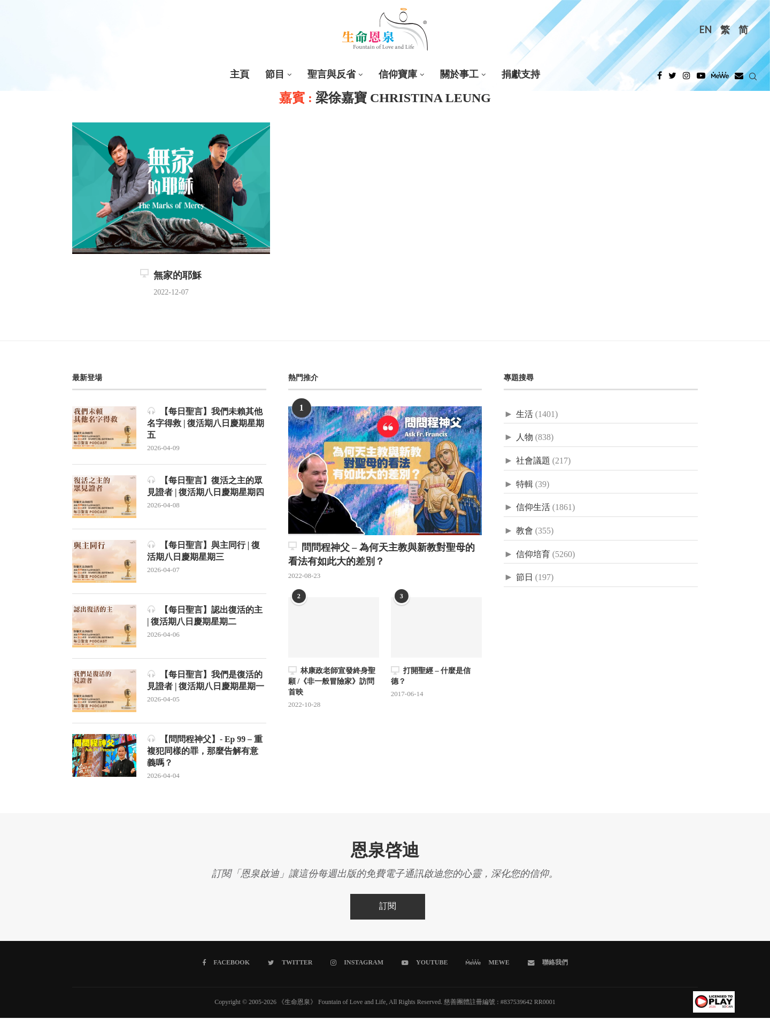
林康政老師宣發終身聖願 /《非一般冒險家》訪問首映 (331, 681)
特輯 (524, 484)
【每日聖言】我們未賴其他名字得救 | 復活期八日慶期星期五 (206, 423)
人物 (524, 437)
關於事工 (459, 75)
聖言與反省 (331, 75)
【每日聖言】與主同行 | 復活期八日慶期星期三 (203, 551)
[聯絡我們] (547, 964)
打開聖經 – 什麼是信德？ (431, 676)
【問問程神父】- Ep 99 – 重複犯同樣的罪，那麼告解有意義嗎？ (205, 752)
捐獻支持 (521, 75)
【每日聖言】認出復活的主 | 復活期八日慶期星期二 (205, 616)
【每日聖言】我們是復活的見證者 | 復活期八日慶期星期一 (206, 681)
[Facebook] (660, 79)
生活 (524, 414)
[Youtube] (701, 79)
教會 (524, 531)
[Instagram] (686, 79)
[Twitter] (672, 79)
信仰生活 (533, 507)
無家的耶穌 (171, 276)
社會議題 (533, 461)
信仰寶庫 (398, 75)
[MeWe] (720, 79)
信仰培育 (533, 554)
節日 (524, 577)
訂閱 (387, 907)
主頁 (239, 75)
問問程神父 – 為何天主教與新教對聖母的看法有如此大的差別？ (381, 554)
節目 (274, 75)
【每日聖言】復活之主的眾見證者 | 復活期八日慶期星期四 (206, 487)
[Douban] (739, 79)
